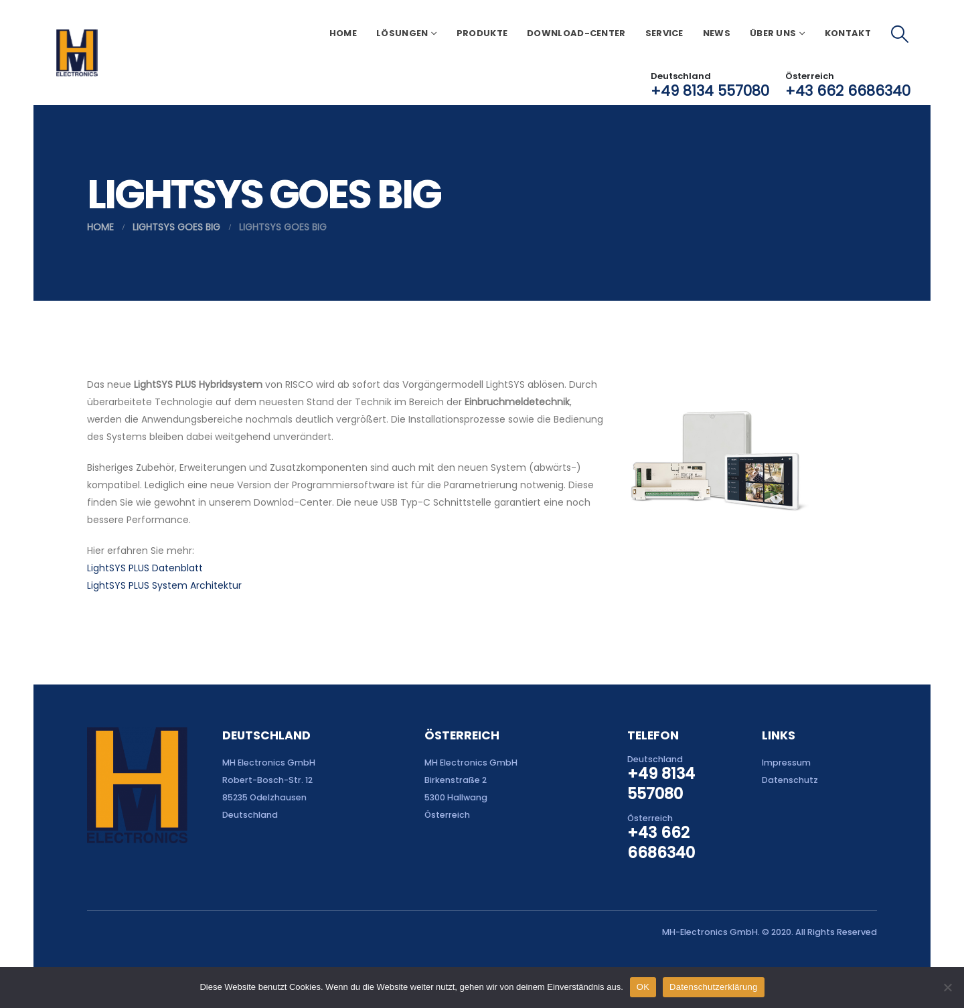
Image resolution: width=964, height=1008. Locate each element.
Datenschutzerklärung (713, 987)
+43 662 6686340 (847, 90)
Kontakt (848, 33)
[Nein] (947, 987)
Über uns (773, 33)
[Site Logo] (77, 53)
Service (664, 33)
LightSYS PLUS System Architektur (164, 585)
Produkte (482, 33)
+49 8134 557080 (710, 90)
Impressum (786, 762)
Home (343, 33)
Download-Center (576, 33)
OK (643, 987)
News (716, 33)
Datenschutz (790, 780)
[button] (900, 34)
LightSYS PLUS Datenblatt (145, 568)
